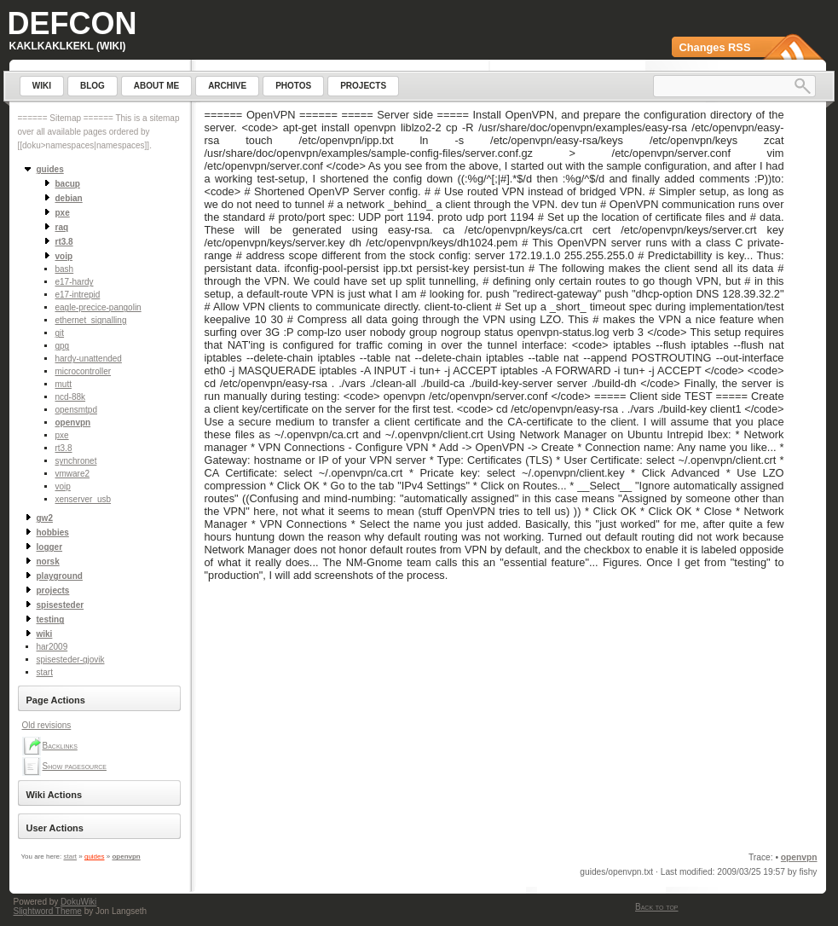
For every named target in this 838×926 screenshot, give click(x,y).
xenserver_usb (83, 499)
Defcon (72, 23)
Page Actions (55, 700)
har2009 (52, 646)
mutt (63, 384)
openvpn (73, 422)
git (60, 333)
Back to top (656, 907)
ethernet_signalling (91, 320)
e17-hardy (74, 281)
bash (64, 269)
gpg (62, 345)
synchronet (76, 461)
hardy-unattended (88, 358)
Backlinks (60, 745)
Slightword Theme (48, 911)
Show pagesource (75, 766)
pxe (62, 435)
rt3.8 (63, 448)
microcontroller (83, 371)
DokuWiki (78, 901)
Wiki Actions (54, 795)
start (45, 672)
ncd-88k (70, 397)
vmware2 (72, 473)
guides (94, 856)
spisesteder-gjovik (71, 659)
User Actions (55, 828)
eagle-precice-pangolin (98, 307)
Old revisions (47, 725)
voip (63, 486)
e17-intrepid (78, 294)
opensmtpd (76, 409)
